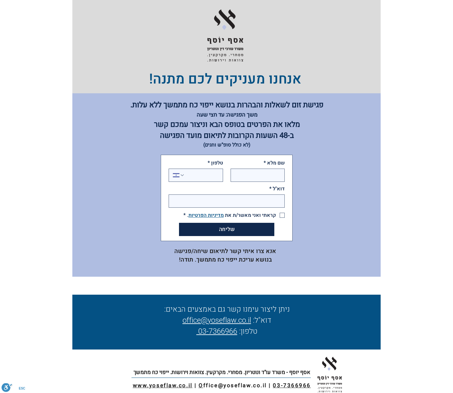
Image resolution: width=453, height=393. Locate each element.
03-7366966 (216, 331)
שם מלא (274, 163)
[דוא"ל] (228, 201)
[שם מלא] (260, 175)
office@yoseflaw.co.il (216, 320)
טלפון (215, 163)
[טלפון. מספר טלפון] (202, 175)
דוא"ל (277, 189)
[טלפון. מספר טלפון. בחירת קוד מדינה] (179, 175)
